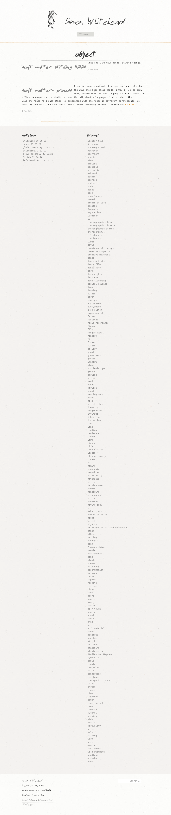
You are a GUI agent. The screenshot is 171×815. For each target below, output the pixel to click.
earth (91, 297)
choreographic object (101, 222)
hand (90, 381)
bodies (92, 183)
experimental (95, 313)
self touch (94, 609)
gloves (92, 365)
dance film (94, 264)
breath (92, 199)
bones (91, 189)
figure (92, 326)
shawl (91, 615)
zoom (90, 761)
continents (94, 238)
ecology (92, 300)
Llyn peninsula (97, 456)
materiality (95, 475)
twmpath (92, 709)
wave (90, 742)
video (91, 719)
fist (90, 339)
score (91, 596)
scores (92, 599)
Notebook (93, 144)
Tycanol (92, 713)
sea (90, 602)
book (90, 193)
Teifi (91, 670)
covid (91, 245)
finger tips (95, 332)
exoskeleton (95, 310)
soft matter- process (47, 91)
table (91, 661)
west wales (94, 748)
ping (90, 557)
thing (91, 683)
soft (90, 625)
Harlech (92, 388)
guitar (92, 378)
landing (92, 430)
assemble (93, 167)
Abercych (93, 150)
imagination (95, 410)
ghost (91, 352)
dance (91, 258)
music (91, 508)
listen (92, 453)
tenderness (94, 674)
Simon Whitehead (98, 22)
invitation (94, 420)
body (90, 186)
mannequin (93, 469)
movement (93, 501)
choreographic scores (101, 228)
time (90, 693)
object (92, 521)
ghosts (92, 358)
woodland (93, 755)
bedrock (92, 180)
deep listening (97, 280)
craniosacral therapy (101, 248)
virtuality (94, 726)
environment (95, 303)
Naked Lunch (95, 511)
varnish (92, 716)
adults (92, 157)
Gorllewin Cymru (97, 368)
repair (92, 579)
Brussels (93, 209)
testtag (92, 677)
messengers (94, 495)
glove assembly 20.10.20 (38, 154)
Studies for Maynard (100, 654)
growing (92, 375)
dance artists (96, 261)
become (92, 176)
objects (92, 524)
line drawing (95, 449)
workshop (93, 758)
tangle (92, 664)
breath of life (97, 202)
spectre (92, 638)
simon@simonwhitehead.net (37, 800)
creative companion (99, 251)
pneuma (92, 563)
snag (90, 622)
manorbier (93, 472)
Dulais (92, 293)
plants (92, 560)
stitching (93, 648)
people (92, 550)
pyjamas (92, 573)
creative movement (99, 254)
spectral (93, 635)
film (90, 329)
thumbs (92, 690)
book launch (95, 196)
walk (90, 732)
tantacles (93, 667)
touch (91, 700)
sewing (92, 612)
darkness (93, 277)
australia (93, 170)
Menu (86, 34)
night (91, 518)
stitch (92, 641)
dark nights (95, 274)
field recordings (98, 323)
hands (91, 384)
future (92, 345)
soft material (96, 628)
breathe (92, 206)
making (92, 466)
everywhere (94, 306)
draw (90, 287)
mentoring (93, 492)
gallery (92, 349)
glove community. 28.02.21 (39, 147)
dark (90, 271)
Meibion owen (95, 485)
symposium (93, 657)
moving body (95, 505)
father (92, 316)
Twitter (27, 805)
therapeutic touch (99, 680)
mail (90, 462)
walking (92, 735)
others (92, 534)
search (92, 605)
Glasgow (92, 362)
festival (93, 319)
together (93, 696)
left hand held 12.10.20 (38, 160)
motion (92, 498)
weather (92, 745)
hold (90, 401)
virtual (92, 722)
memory (92, 488)
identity (93, 407)
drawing (92, 290)
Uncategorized (96, 147)
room (90, 592)
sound (91, 631)
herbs (91, 397)
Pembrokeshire (96, 547)
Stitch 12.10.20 (32, 157)
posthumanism (95, 570)
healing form (95, 394)
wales (91, 729)
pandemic (93, 540)
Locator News (95, 141)
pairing (92, 537)
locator (92, 459)
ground (92, 371)
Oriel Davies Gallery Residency (107, 527)
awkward (92, 173)
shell (91, 618)
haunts (92, 391)
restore (92, 586)
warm (90, 739)
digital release (97, 284)
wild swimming (96, 752)
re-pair (92, 576)
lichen (92, 443)
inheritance (95, 417)
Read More (131, 104)
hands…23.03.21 (32, 144)
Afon (90, 160)
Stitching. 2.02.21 (34, 150)
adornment (93, 154)
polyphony (93, 566)
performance (95, 553)
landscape (93, 433)
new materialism (97, 514)
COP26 (91, 241)
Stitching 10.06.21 (34, 141)
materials (93, 479)
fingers (92, 336)
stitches (93, 644)
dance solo (94, 267)
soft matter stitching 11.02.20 (54, 67)
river (91, 589)
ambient (92, 163)
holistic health (97, 404)
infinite (93, 414)
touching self (96, 703)
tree (90, 706)
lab (90, 423)
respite (92, 583)
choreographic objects (101, 225)
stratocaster (95, 651)
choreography (95, 232)
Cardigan (93, 215)
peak (90, 544)
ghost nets (94, 355)
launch (92, 436)
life (90, 446)
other (91, 531)
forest (92, 342)
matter (92, 482)
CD (89, 219)
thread (92, 687)
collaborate (95, 235)
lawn (90, 440)
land (90, 427)
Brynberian (94, 212)
